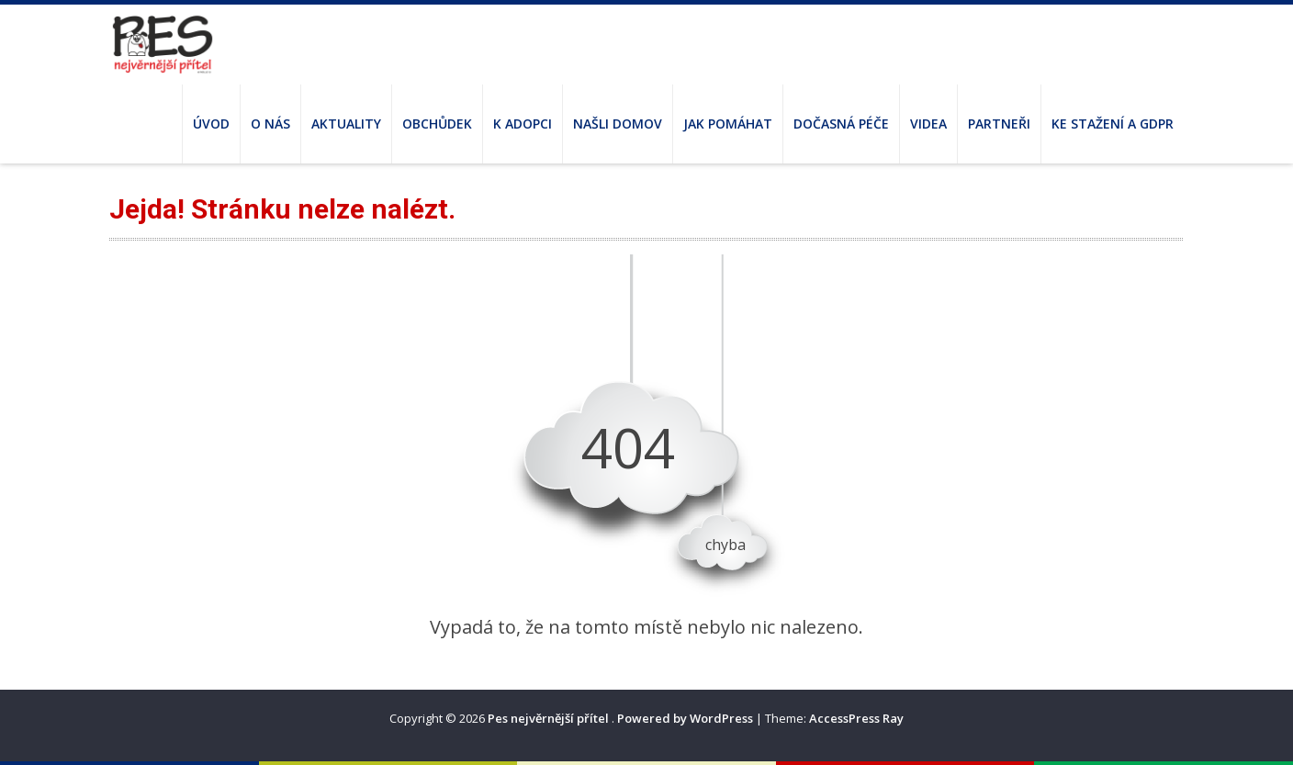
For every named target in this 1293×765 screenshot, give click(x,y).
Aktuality (346, 123)
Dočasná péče (841, 123)
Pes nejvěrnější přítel (550, 718)
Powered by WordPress (685, 718)
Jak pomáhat (727, 123)
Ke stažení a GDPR (1112, 123)
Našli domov (617, 123)
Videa (928, 123)
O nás (270, 123)
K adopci (522, 123)
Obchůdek (437, 123)
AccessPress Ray (856, 718)
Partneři (999, 123)
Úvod (211, 123)
